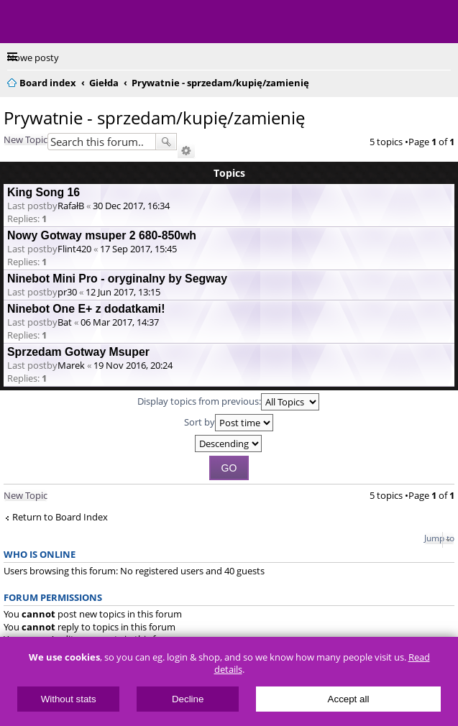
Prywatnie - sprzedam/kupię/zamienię (154, 117)
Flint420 (74, 248)
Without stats (68, 699)
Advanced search (186, 151)
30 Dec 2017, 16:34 (131, 205)
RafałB (71, 205)
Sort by (228, 422)
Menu (21, 21)
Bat (65, 322)
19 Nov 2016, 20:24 (133, 365)
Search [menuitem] (445, 80)
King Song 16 (43, 192)
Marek (71, 365)
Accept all (349, 699)
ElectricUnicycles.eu (104, 23)
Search (166, 141)
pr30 (67, 291)
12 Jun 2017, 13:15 (123, 291)
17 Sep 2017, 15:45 (138, 248)
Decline (187, 699)
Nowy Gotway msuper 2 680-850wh (101, 235)
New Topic (25, 139)
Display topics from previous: (228, 401)
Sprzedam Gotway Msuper (78, 352)
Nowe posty (33, 57)
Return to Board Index (60, 517)
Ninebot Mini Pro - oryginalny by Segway (117, 278)
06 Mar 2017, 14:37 (120, 322)
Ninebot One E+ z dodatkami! (86, 309)
